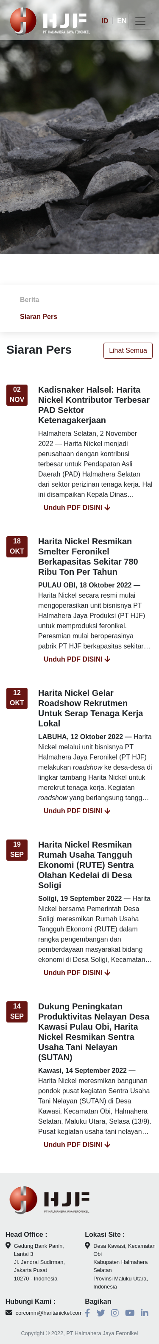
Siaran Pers (38, 316)
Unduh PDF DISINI (77, 510)
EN (121, 21)
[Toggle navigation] (140, 21)
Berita (29, 299)
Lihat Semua (128, 353)
